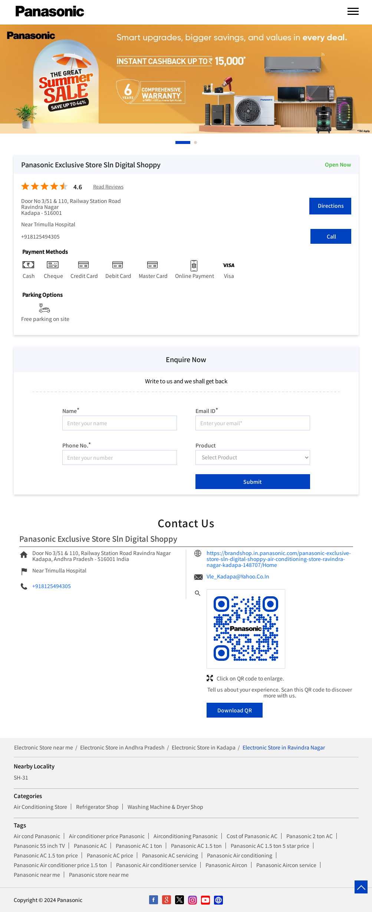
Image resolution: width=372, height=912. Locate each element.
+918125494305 (40, 236)
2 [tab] (196, 142)
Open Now (338, 164)
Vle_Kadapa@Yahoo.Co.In (238, 576)
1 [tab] (177, 142)
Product (205, 445)
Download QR (234, 710)
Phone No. (76, 444)
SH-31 (21, 777)
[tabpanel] (186, 79)
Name (70, 410)
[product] (252, 457)
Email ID (206, 410)
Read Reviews (108, 187)
